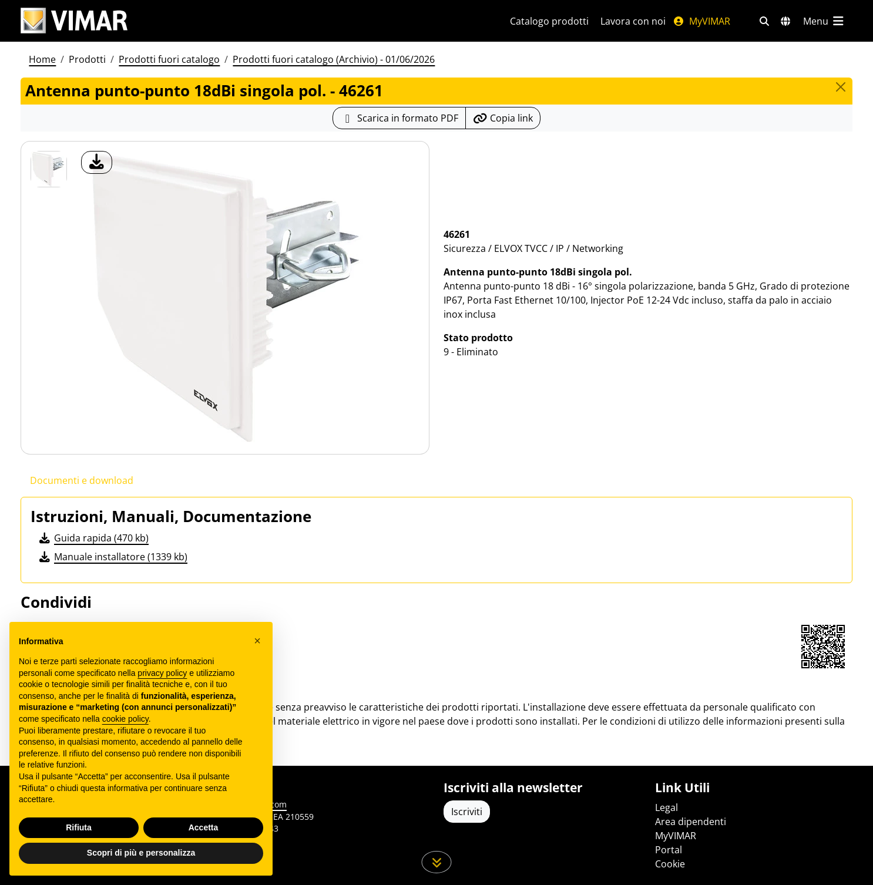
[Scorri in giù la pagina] (437, 862)
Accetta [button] (204, 827)
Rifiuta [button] (79, 827)
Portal (668, 849)
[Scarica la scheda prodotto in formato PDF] (399, 118)
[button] (257, 640)
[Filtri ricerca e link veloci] (764, 21)
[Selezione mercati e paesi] (785, 21)
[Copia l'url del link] (502, 118)
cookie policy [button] (125, 719)
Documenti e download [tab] (81, 480)
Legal (666, 807)
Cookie (670, 863)
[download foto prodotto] (96, 162)
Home (42, 59)
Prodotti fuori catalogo (169, 59)
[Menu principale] (824, 21)
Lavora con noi (633, 21)
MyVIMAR (701, 21)
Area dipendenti (690, 821)
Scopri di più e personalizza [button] (141, 852)
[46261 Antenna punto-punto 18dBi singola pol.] (49, 169)
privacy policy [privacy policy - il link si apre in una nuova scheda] (162, 673)
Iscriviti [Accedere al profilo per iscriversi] (466, 811)
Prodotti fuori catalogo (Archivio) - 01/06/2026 (334, 59)
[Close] (841, 87)
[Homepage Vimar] (74, 21)
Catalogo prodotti (549, 21)
